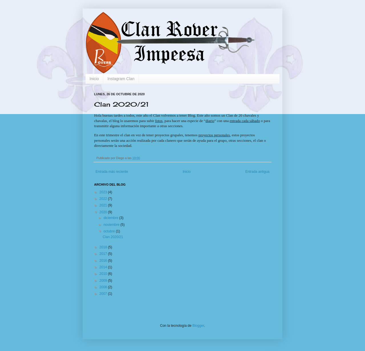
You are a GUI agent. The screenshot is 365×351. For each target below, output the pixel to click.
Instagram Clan (121, 78)
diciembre (111, 218)
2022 (104, 199)
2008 (104, 287)
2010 (104, 274)
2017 (104, 254)
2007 (104, 294)
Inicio (94, 78)
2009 (104, 281)
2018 (104, 247)
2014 (104, 267)
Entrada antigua (257, 172)
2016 (104, 261)
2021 (104, 205)
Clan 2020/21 (113, 237)
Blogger (198, 326)
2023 (104, 192)
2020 (104, 212)
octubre (110, 231)
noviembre (112, 225)
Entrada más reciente (112, 172)
